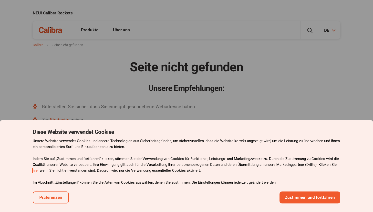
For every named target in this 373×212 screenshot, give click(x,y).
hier (36, 170)
